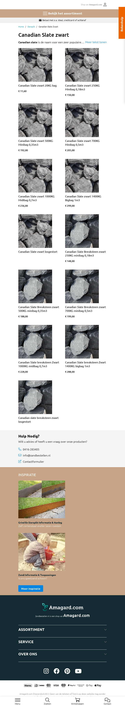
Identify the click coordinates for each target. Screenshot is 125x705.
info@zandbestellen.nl (36, 455)
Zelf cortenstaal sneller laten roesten (39, 526)
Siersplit (31, 26)
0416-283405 (31, 449)
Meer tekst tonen (96, 42)
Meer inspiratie (30, 588)
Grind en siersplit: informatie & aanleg (40, 522)
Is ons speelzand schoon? (32, 578)
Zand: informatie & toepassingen (37, 574)
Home (21, 26)
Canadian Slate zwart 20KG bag (37, 85)
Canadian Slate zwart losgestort (37, 251)
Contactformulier (33, 461)
